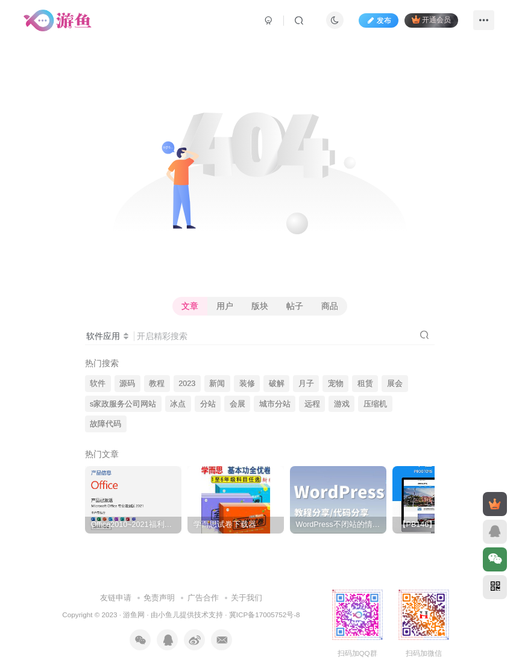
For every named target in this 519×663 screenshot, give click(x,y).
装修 (247, 383)
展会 (395, 383)
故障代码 (105, 424)
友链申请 (115, 585)
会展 (237, 404)
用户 (224, 306)
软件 (97, 383)
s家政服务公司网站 (123, 404)
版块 (259, 306)
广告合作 (203, 585)
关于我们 (246, 585)
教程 (157, 383)
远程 (312, 404)
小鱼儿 (169, 602)
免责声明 (159, 585)
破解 (277, 383)
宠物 (336, 383)
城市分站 (275, 404)
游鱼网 (134, 602)
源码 (127, 383)
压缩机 (375, 404)
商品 (329, 306)
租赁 (365, 383)
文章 (189, 306)
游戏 (342, 404)
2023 (186, 383)
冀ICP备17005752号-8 (264, 602)
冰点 (178, 404)
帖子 (294, 306)
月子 (306, 383)
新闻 (217, 383)
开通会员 (431, 19)
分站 (208, 404)
